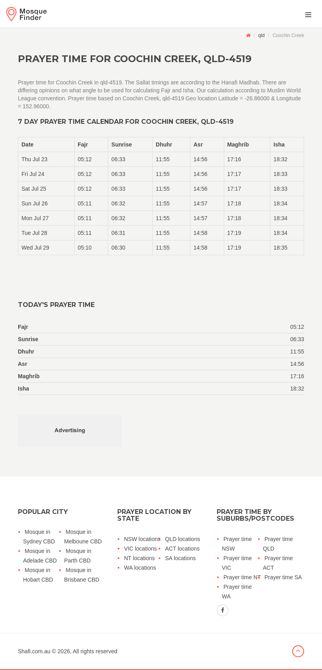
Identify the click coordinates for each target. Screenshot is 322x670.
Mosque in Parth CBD (77, 556)
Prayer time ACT (278, 563)
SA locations (180, 558)
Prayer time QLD (278, 544)
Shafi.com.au (34, 651)
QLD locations (182, 539)
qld (261, 35)
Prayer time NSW (237, 544)
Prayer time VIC (237, 563)
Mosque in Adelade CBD (40, 556)
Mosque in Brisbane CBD (81, 575)
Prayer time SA (283, 577)
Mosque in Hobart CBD (38, 575)
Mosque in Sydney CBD (39, 537)
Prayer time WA (237, 592)
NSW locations (142, 539)
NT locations (139, 558)
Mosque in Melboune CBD (83, 537)
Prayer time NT (242, 577)
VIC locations (140, 548)
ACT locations (182, 548)
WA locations (140, 568)
